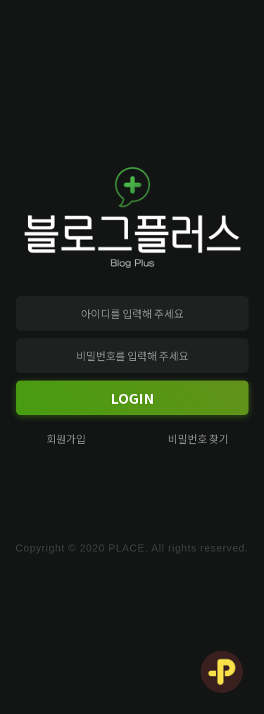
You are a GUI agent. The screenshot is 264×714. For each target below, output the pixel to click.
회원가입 (66, 438)
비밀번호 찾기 (198, 438)
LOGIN (132, 398)
